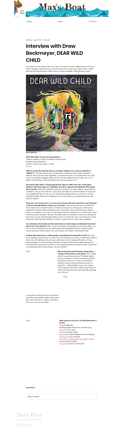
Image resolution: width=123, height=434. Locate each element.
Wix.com (29, 426)
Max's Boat (29, 415)
